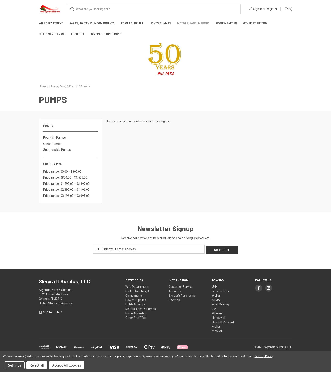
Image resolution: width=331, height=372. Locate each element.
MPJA (216, 299)
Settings (14, 365)
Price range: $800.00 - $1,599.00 (65, 177)
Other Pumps (52, 144)
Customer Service (51, 34)
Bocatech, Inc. (221, 290)
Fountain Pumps (54, 138)
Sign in (257, 9)
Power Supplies (132, 23)
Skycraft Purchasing (105, 34)
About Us (77, 34)
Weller (216, 294)
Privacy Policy (264, 356)
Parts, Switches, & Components (92, 23)
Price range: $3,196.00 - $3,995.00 (66, 196)
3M (214, 308)
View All (217, 330)
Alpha (216, 325)
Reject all (37, 365)
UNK (214, 286)
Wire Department (51, 23)
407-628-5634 (52, 311)
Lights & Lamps (160, 23)
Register (271, 9)
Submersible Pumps (57, 150)
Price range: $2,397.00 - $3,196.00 (66, 189)
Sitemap (174, 299)
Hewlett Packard (223, 321)
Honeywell (219, 317)
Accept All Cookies (66, 365)
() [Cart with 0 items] (288, 9)
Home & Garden (226, 23)
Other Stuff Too (255, 23)
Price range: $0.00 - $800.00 (62, 172)
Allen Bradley (220, 303)
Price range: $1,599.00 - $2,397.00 (66, 184)
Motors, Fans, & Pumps (193, 23)
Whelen (217, 312)
